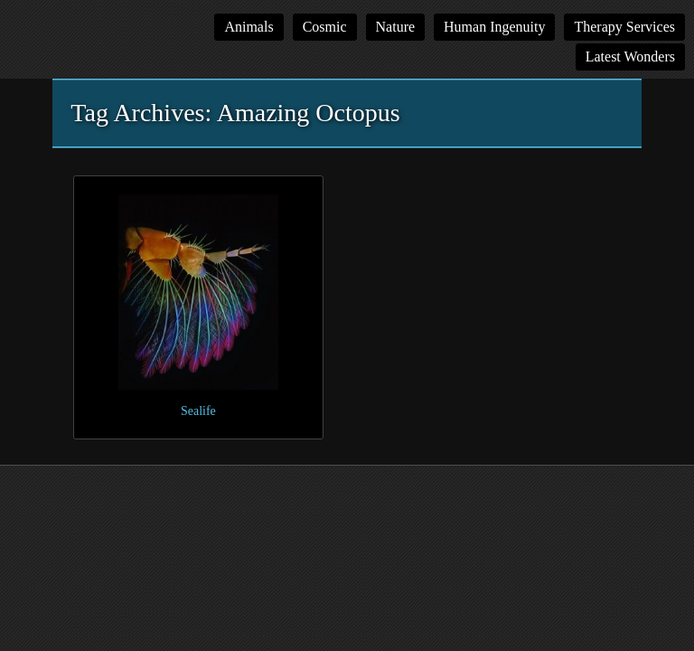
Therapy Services (624, 26)
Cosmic (325, 26)
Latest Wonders (630, 56)
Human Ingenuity (494, 26)
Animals (248, 26)
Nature (396, 26)
